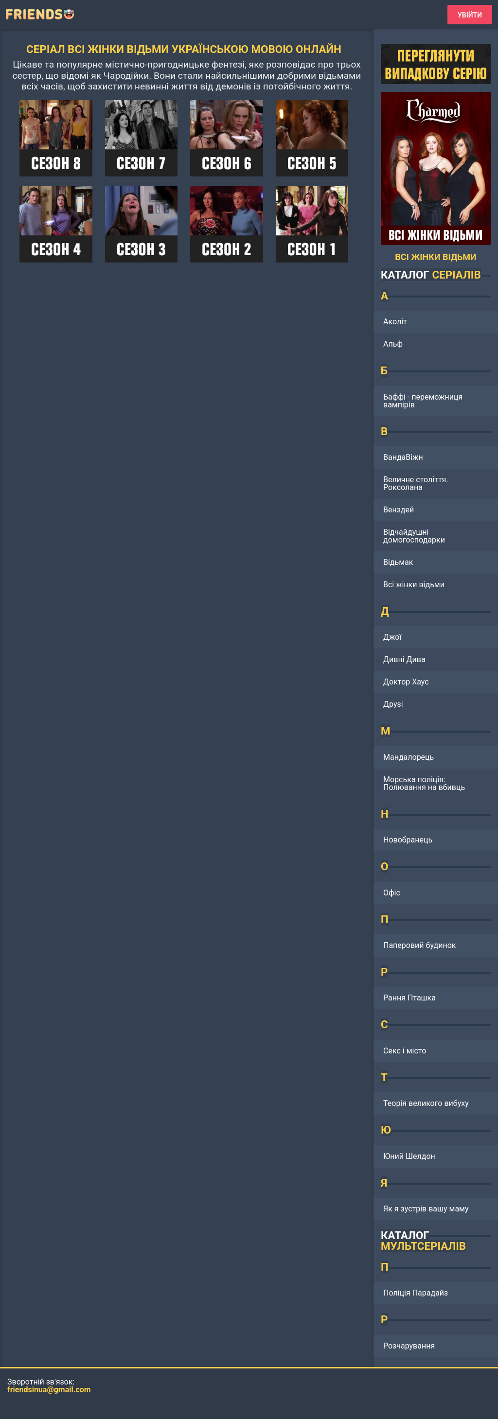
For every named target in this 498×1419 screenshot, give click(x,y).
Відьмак (398, 562)
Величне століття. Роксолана (415, 483)
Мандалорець (408, 757)
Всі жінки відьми (414, 584)
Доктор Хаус (406, 681)
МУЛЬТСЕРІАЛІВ (423, 1246)
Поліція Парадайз (415, 1292)
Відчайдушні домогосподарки (414, 535)
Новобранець (407, 839)
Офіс (391, 892)
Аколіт (395, 321)
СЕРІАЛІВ (456, 274)
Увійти (470, 15)
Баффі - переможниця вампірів (422, 400)
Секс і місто (404, 1050)
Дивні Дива (404, 659)
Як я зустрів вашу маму (426, 1208)
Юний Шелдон (409, 1156)
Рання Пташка (409, 997)
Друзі (393, 704)
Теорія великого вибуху (426, 1103)
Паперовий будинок (419, 945)
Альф (393, 344)
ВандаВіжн (403, 457)
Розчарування (409, 1345)
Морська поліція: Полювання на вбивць (424, 783)
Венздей (398, 509)
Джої (392, 637)
